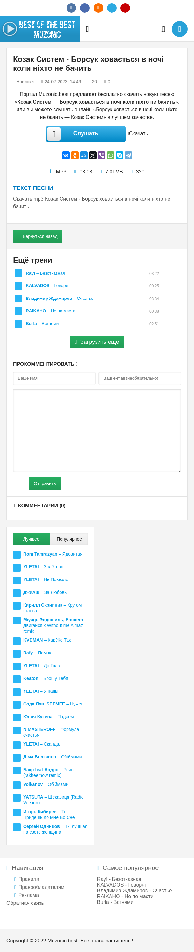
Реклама (28, 895)
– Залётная (43, 566)
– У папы (40, 691)
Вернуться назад (38, 236)
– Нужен (53, 703)
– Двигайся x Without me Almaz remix (55, 625)
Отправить (45, 483)
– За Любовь (45, 592)
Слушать (72, 134)
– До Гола (41, 665)
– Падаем (48, 716)
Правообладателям (41, 887)
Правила (28, 879)
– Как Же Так (47, 640)
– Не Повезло (45, 579)
